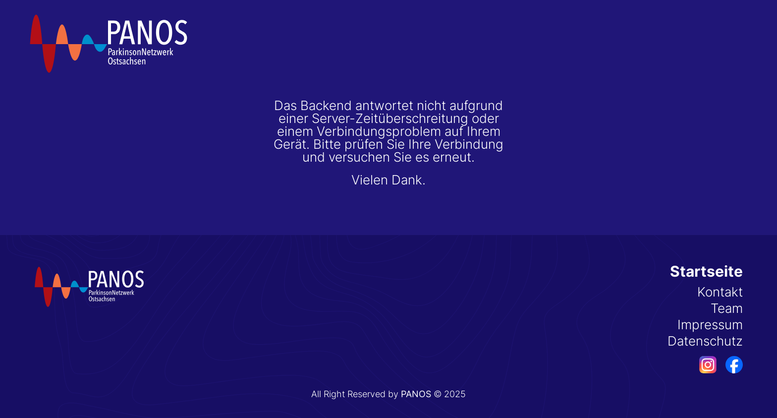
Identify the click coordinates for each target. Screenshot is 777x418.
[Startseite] (109, 43)
